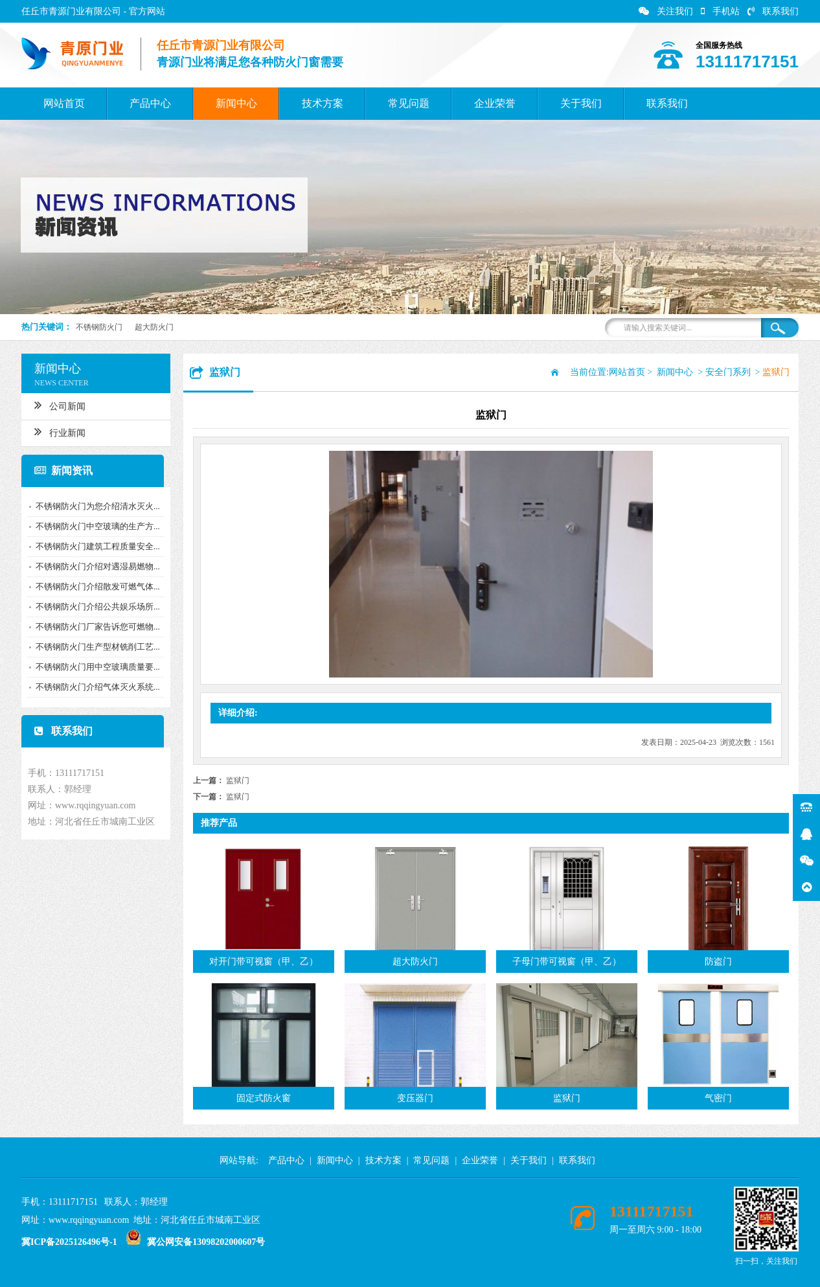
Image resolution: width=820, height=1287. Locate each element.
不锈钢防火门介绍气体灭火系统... (92, 687)
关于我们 (581, 103)
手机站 (720, 11)
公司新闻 (54, 404)
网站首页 (64, 103)
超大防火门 (154, 327)
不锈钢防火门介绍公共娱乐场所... (92, 606)
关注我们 (666, 11)
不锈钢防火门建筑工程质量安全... (92, 546)
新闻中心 (236, 103)
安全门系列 (736, 372)
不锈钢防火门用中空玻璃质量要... (92, 667)
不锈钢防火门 (99, 327)
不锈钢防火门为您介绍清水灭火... (92, 506)
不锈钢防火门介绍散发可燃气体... (92, 586)
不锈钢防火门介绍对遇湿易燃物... (92, 566)
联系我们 (773, 11)
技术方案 (322, 103)
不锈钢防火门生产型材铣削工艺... (92, 647)
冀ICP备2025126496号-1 (69, 1242)
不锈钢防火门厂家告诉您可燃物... (92, 627)
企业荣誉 (495, 103)
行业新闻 (54, 431)
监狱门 (237, 780)
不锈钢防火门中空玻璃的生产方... (92, 526)
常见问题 (408, 103)
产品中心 (150, 103)
